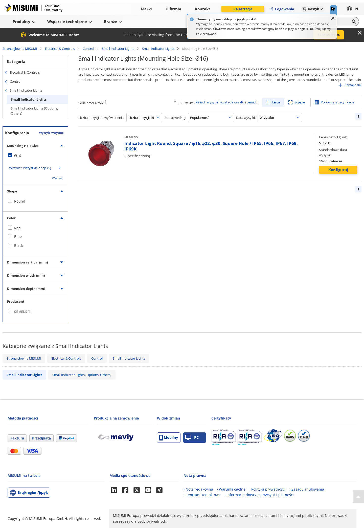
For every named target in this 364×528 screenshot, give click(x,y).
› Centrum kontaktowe (202, 494)
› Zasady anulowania (306, 489)
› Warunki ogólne (231, 489)
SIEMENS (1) (23, 312)
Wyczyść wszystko (51, 133)
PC (192, 438)
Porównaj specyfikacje (337, 102)
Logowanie (281, 9)
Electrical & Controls (60, 48)
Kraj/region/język (33, 492)
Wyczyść (57, 178)
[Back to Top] (358, 496)
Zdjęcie (299, 102)
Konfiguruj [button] (338, 169)
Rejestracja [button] (242, 9)
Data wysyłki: (246, 117)
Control (88, 48)
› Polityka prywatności (267, 489)
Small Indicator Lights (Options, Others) (34, 111)
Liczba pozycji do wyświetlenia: (101, 117)
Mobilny (168, 438)
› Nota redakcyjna (198, 489)
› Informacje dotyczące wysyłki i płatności (259, 494)
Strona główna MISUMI (20, 48)
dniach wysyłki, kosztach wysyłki (220, 102)
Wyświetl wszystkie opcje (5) (30, 168)
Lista (276, 102)
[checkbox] (35, 156)
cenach (252, 102)
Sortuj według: (175, 117)
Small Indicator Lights (118, 48)
